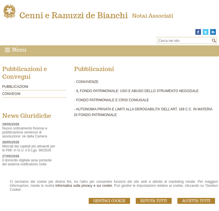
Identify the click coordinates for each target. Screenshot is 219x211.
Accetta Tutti (196, 201)
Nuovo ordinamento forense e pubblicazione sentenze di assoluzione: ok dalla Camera (24, 132)
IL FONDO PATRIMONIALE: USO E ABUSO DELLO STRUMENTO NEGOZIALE (137, 91)
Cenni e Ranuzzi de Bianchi (73, 15)
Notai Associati (152, 15)
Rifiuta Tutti (153, 201)
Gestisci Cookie (109, 201)
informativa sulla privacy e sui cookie (83, 186)
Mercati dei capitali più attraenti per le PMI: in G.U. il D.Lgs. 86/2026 (28, 148)
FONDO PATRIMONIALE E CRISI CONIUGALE (112, 100)
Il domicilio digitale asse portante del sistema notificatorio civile (27, 162)
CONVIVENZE (87, 82)
